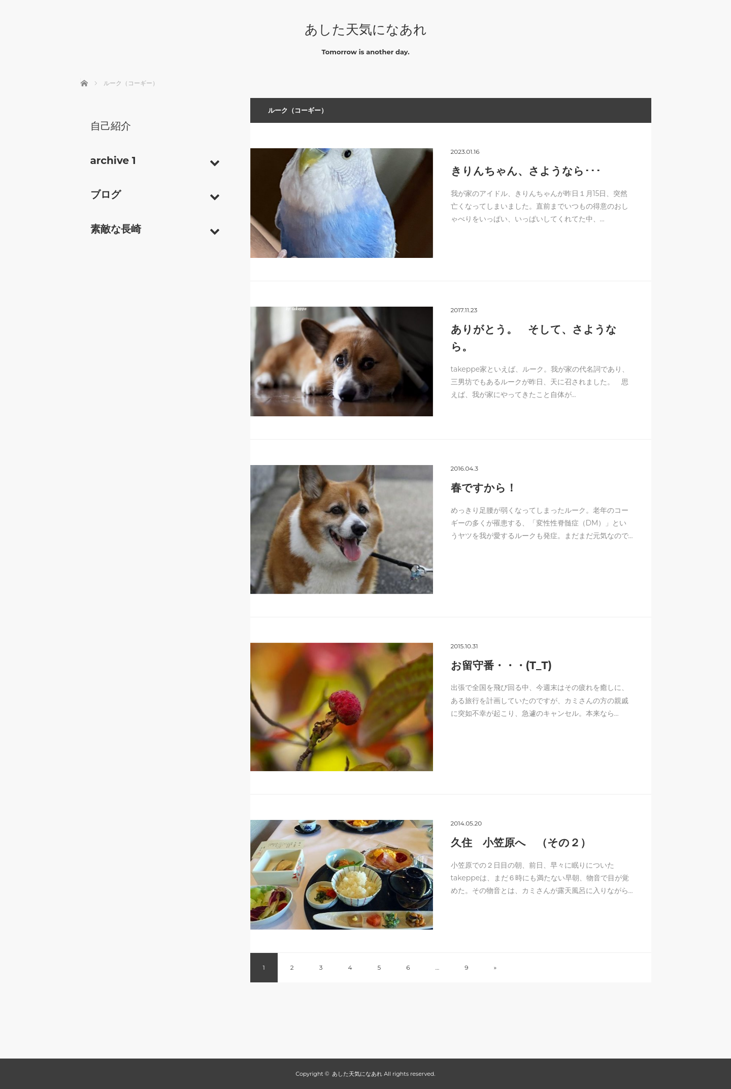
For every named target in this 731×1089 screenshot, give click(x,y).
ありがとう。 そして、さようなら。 (534, 338)
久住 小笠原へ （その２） (521, 842)
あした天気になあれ (366, 29)
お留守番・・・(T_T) (501, 665)
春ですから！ (484, 487)
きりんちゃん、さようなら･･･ (526, 170)
